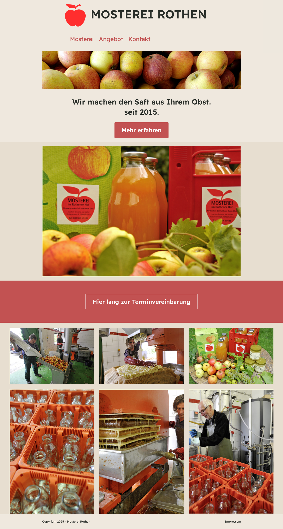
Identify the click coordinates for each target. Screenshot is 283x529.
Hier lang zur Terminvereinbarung (141, 301)
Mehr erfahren (141, 130)
